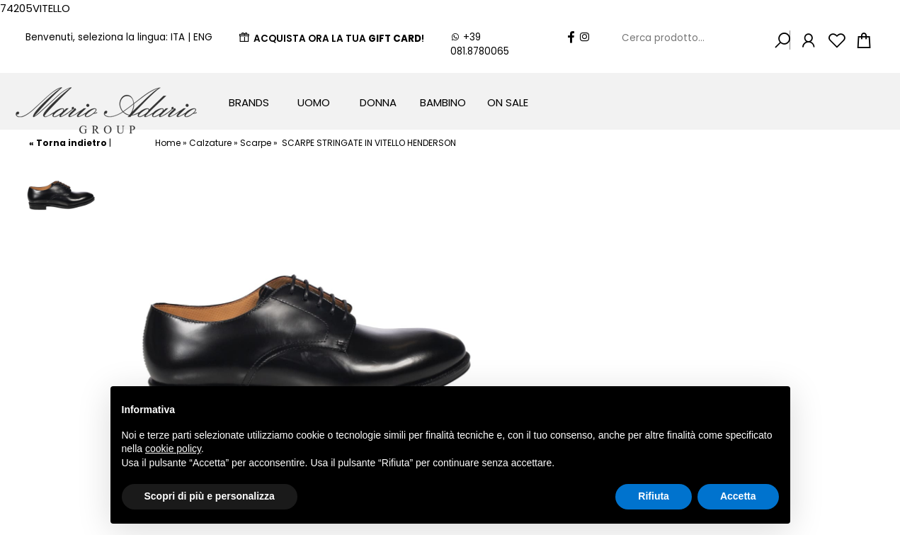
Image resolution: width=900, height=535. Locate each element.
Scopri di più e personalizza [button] (209, 496)
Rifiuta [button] (653, 496)
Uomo (313, 102)
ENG (202, 37)
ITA (178, 37)
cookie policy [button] (173, 448)
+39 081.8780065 (479, 44)
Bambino (443, 102)
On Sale (507, 102)
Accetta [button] (738, 496)
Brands (249, 102)
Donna (378, 102)
